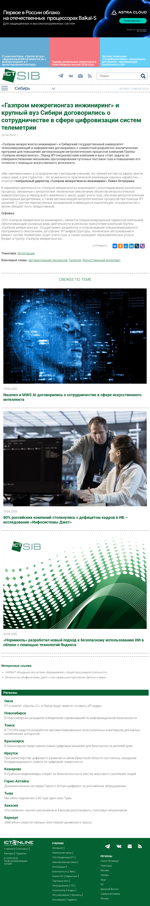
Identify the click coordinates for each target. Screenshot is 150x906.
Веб (72, 871)
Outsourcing (58, 890)
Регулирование (60, 895)
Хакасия (11, 805)
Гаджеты (72, 899)
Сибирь (105, 875)
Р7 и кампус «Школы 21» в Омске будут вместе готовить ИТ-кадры (53, 706)
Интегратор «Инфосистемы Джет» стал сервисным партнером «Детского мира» (55, 677)
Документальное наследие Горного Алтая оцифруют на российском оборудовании (65, 786)
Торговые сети (60, 881)
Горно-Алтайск (16, 781)
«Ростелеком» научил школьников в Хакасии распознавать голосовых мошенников (65, 810)
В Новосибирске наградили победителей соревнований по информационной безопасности (70, 718)
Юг (102, 884)
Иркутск (11, 753)
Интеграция (26, 253)
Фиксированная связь (64, 862)
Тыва (8, 793)
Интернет (57, 848)
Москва (105, 870)
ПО (72, 885)
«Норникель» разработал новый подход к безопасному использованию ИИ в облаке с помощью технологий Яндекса (73, 642)
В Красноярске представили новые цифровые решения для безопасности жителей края (68, 746)
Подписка (21, 853)
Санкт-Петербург (110, 861)
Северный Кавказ (110, 894)
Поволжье (106, 865)
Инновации (58, 899)
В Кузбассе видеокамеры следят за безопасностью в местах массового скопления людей (70, 774)
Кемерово (12, 769)
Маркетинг (71, 876)
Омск (8, 701)
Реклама (8, 853)
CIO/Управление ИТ (63, 857)
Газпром (75, 260)
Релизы (105, 898)
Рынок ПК (57, 876)
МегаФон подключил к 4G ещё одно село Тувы (38, 798)
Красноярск (14, 741)
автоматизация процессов (47, 260)
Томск (9, 725)
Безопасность (60, 871)
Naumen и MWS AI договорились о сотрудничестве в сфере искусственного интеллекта (72, 397)
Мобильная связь (62, 852)
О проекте (9, 849)
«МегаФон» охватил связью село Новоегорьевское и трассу (48, 822)
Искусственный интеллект (102, 260)
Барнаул (11, 818)
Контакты (22, 849)
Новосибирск (15, 713)
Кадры (71, 890)
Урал (103, 879)
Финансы (76, 895)
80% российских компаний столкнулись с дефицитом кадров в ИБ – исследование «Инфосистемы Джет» (65, 519)
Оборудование (60, 885)
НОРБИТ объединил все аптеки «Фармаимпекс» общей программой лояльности (56, 672)
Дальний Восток (109, 889)
